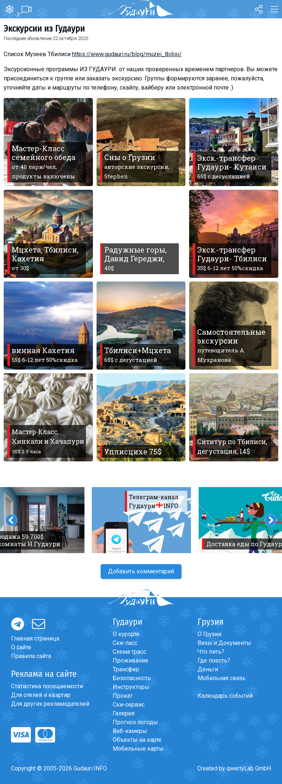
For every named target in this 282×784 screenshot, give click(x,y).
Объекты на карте (137, 739)
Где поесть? (214, 660)
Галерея (123, 713)
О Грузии (209, 634)
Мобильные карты (138, 748)
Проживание (130, 660)
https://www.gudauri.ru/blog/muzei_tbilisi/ (127, 54)
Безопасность (132, 678)
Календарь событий (225, 695)
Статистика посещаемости (47, 686)
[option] (141, 520)
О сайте (21, 647)
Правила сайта (31, 656)
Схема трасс (129, 651)
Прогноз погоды (135, 722)
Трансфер (126, 669)
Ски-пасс (125, 642)
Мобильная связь (222, 678)
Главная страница (35, 638)
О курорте (126, 634)
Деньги (208, 669)
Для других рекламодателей (50, 703)
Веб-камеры (130, 730)
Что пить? (211, 651)
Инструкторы (131, 686)
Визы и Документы (224, 642)
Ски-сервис (129, 704)
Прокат (123, 695)
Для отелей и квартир (40, 695)
